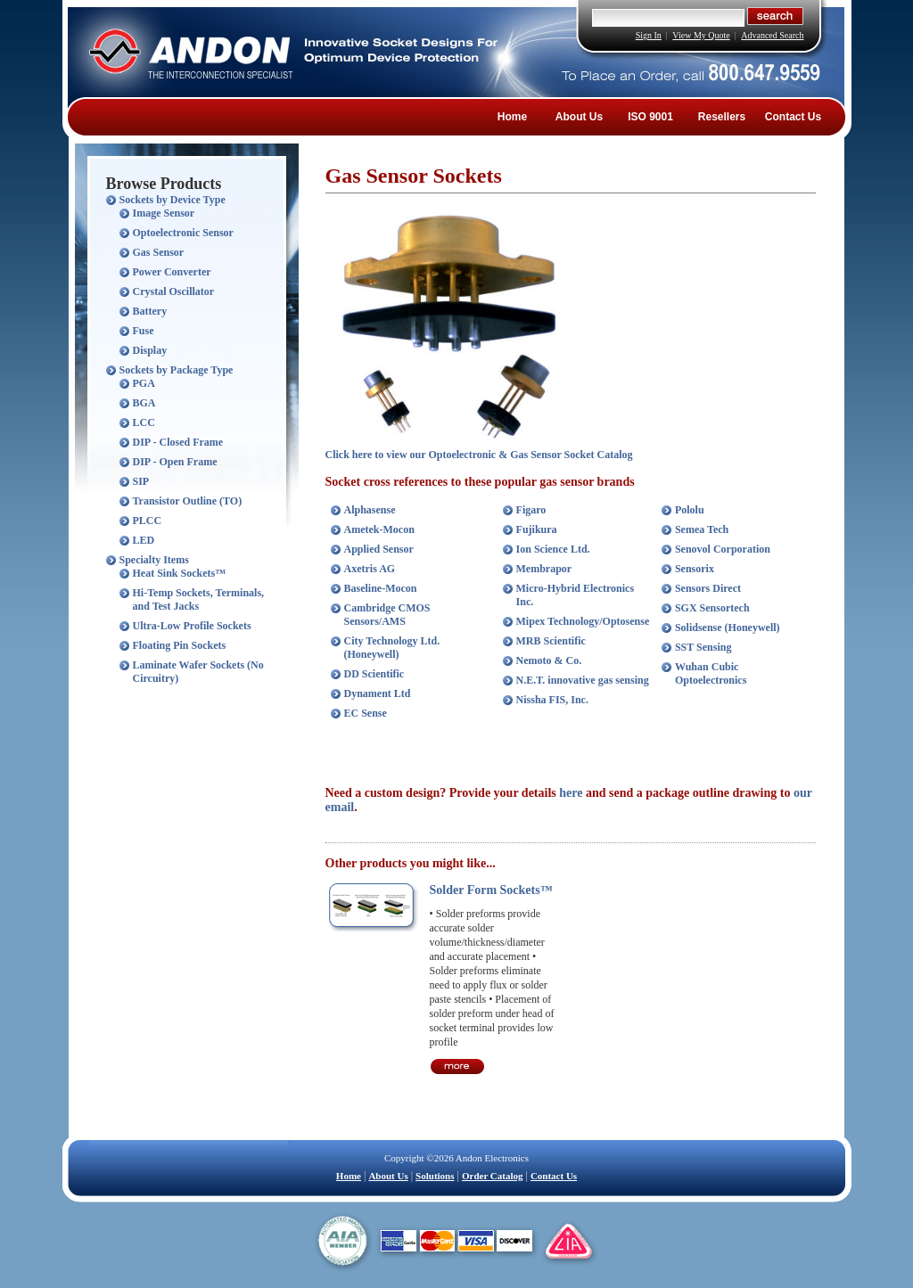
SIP (141, 481)
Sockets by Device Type (172, 199)
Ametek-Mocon (379, 529)
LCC (144, 422)
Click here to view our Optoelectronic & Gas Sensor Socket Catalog (479, 454)
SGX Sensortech (712, 608)
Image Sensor (164, 213)
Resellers (721, 117)
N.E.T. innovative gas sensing (582, 680)
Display (150, 350)
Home (512, 117)
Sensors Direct (708, 588)
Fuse (143, 330)
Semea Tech (701, 529)
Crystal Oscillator (174, 291)
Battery (150, 311)
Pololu (689, 510)
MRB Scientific (551, 641)
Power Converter (172, 272)
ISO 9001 (650, 117)
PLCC (147, 520)
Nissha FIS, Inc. (552, 699)
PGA (144, 383)
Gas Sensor (159, 252)
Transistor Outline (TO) (188, 501)
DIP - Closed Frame (178, 442)
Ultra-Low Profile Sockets (192, 625)
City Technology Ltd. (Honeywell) (392, 647)
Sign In (649, 35)
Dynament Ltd (377, 693)
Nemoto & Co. (549, 660)
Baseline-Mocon (380, 588)
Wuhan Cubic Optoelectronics (710, 673)
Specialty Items (154, 560)
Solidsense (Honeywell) (727, 627)
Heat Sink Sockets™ (179, 573)
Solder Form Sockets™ (491, 890)
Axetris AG (370, 568)
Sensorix (694, 568)
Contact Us (793, 117)
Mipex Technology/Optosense (583, 621)
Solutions (434, 1175)
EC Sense (365, 713)
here (570, 793)
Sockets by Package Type (176, 370)
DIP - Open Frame (175, 461)
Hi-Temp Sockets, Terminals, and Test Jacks (199, 599)
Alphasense (370, 510)
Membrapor (544, 568)
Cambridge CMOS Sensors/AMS (387, 615)
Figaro (531, 510)
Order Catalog (492, 1175)
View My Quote (700, 35)
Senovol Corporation (722, 549)
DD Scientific (374, 674)
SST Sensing (703, 647)
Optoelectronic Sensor (183, 232)
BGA (144, 403)
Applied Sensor (379, 549)
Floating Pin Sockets (179, 645)
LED (144, 540)
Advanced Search (772, 35)
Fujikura (536, 529)
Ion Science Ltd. (553, 549)
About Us (579, 117)
